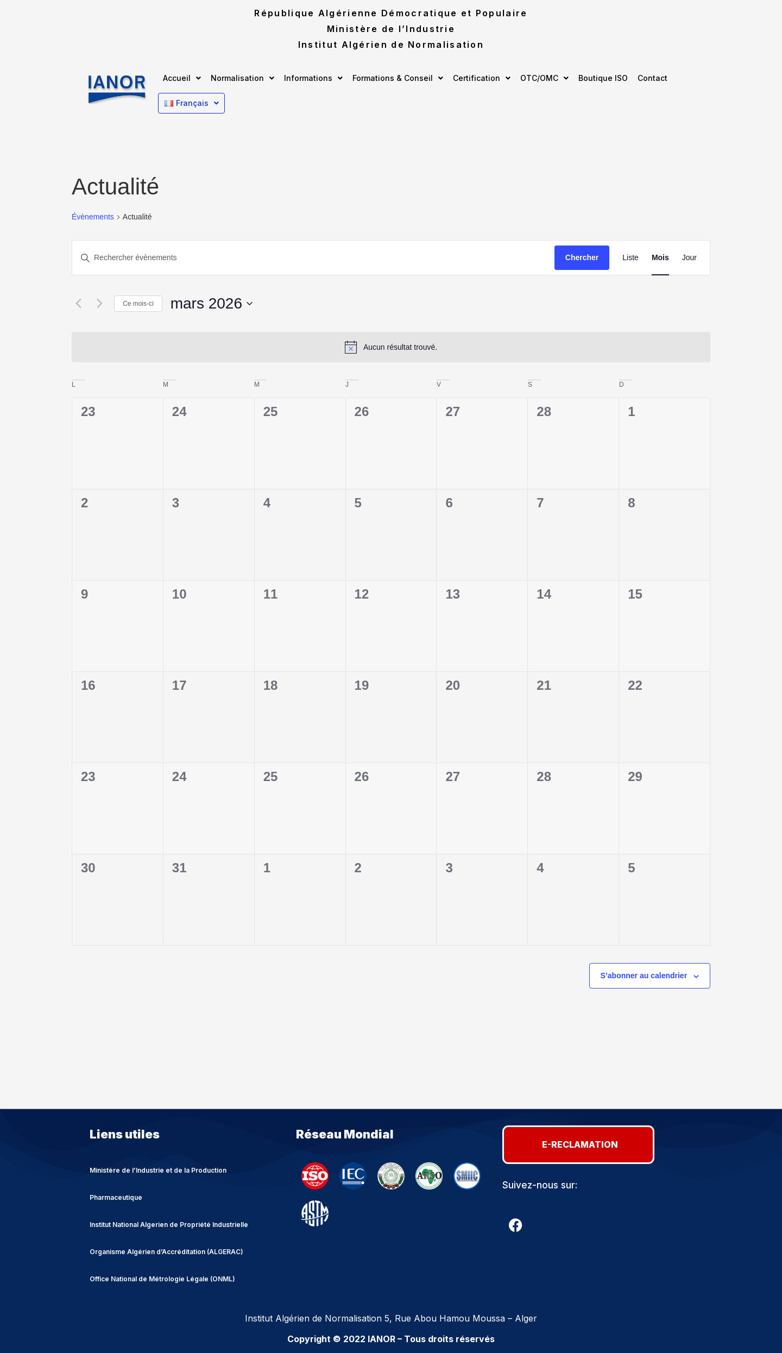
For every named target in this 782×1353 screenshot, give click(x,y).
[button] (182, 78)
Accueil (182, 78)
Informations (313, 78)
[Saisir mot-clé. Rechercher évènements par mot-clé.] (313, 258)
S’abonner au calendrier (644, 975)
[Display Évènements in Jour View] (689, 258)
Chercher (581, 257)
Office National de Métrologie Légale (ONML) (162, 1278)
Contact (652, 78)
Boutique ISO (603, 78)
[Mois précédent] (78, 303)
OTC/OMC (544, 78)
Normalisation (242, 78)
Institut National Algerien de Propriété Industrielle (169, 1224)
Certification (481, 78)
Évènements (93, 216)
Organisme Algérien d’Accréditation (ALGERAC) (166, 1251)
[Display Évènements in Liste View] (630, 258)
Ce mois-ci (138, 303)
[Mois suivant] (99, 303)
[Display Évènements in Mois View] (660, 258)
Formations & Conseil (397, 78)
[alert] (391, 347)
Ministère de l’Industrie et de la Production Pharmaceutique (158, 1183)
